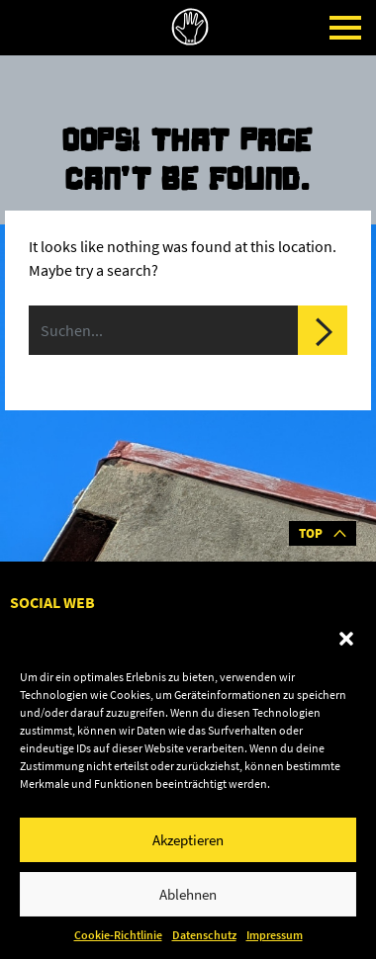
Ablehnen (188, 894)
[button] (346, 639)
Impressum (274, 934)
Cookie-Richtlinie (118, 934)
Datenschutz (204, 934)
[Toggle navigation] (345, 27)
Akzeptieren (188, 839)
